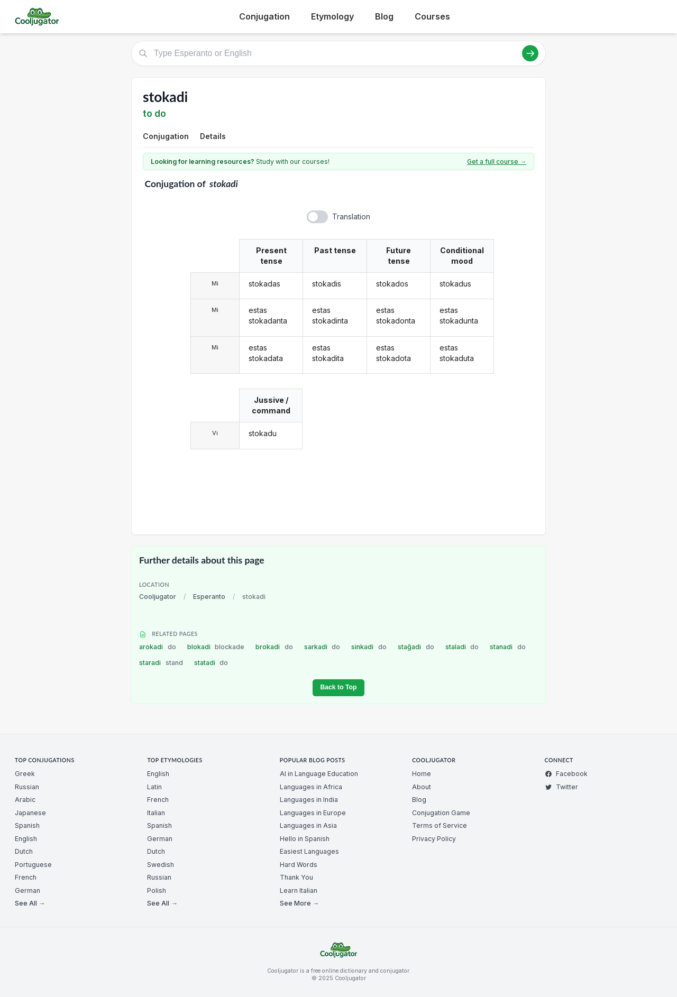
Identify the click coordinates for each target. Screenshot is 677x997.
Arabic (25, 800)
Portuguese (33, 865)
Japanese (30, 813)
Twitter (561, 787)
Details (213, 136)
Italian (156, 813)
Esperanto (209, 597)
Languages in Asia (308, 825)
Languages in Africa (311, 787)
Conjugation (264, 16)
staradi (161, 663)
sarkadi (322, 647)
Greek (25, 774)
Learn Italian (298, 890)
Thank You (296, 877)
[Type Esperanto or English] (338, 53)
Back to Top (338, 687)
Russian (27, 787)
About (421, 787)
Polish (156, 890)
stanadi (508, 647)
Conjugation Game (441, 813)
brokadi (274, 647)
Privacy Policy (434, 839)
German (27, 890)
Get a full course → (496, 161)
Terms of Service (439, 825)
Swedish (160, 865)
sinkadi (369, 647)
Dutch (24, 851)
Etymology (332, 16)
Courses (432, 16)
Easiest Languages (309, 851)
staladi (462, 647)
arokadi (157, 647)
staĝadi (416, 647)
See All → (30, 903)
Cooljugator (157, 597)
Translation (351, 216)
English (26, 839)
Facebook (566, 774)
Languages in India (309, 800)
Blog (384, 16)
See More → (299, 903)
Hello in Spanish (305, 839)
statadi (211, 663)
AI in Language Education (319, 774)
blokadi (216, 647)
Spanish (27, 825)
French (25, 877)
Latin (154, 787)
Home (421, 774)
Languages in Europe (313, 813)
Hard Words (298, 865)
